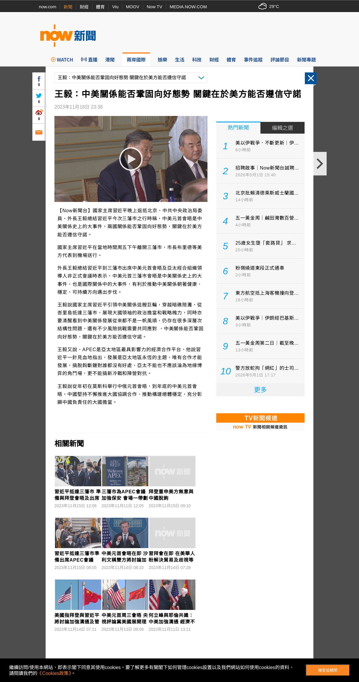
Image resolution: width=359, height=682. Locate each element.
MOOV (132, 6)
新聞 (68, 6)
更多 (260, 390)
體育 (100, 6)
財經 (84, 6)
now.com (47, 6)
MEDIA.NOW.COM (188, 6)
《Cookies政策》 (54, 673)
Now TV (154, 6)
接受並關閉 (327, 670)
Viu (115, 6)
